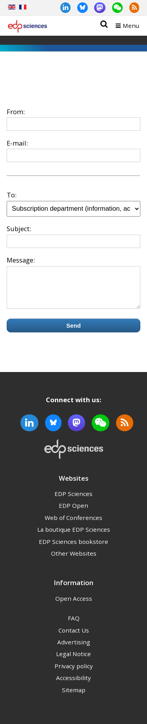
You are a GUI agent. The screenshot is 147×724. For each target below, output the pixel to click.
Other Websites (73, 560)
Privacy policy (73, 673)
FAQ (74, 625)
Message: (21, 259)
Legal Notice (73, 661)
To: (11, 194)
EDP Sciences (73, 501)
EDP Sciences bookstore (73, 549)
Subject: (19, 228)
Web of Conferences (73, 525)
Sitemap (73, 697)
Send (73, 332)
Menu (131, 25)
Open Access (73, 605)
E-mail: (17, 143)
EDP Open (73, 512)
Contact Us (73, 637)
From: (16, 111)
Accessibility (73, 685)
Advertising (73, 649)
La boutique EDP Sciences (73, 536)
